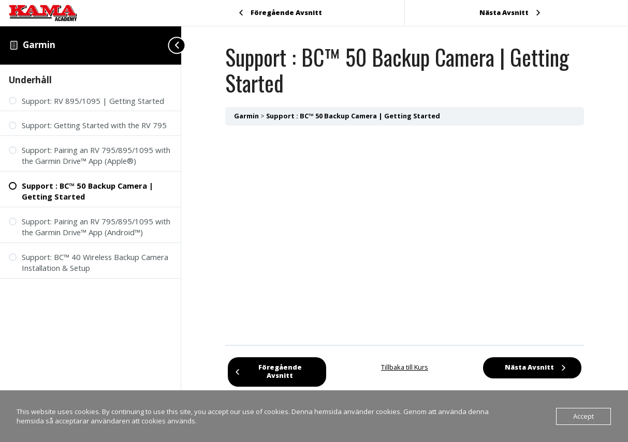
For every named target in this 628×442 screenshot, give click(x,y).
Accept (583, 416)
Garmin (39, 45)
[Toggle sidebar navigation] (170, 45)
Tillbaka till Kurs (404, 367)
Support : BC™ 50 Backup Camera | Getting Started (353, 115)
